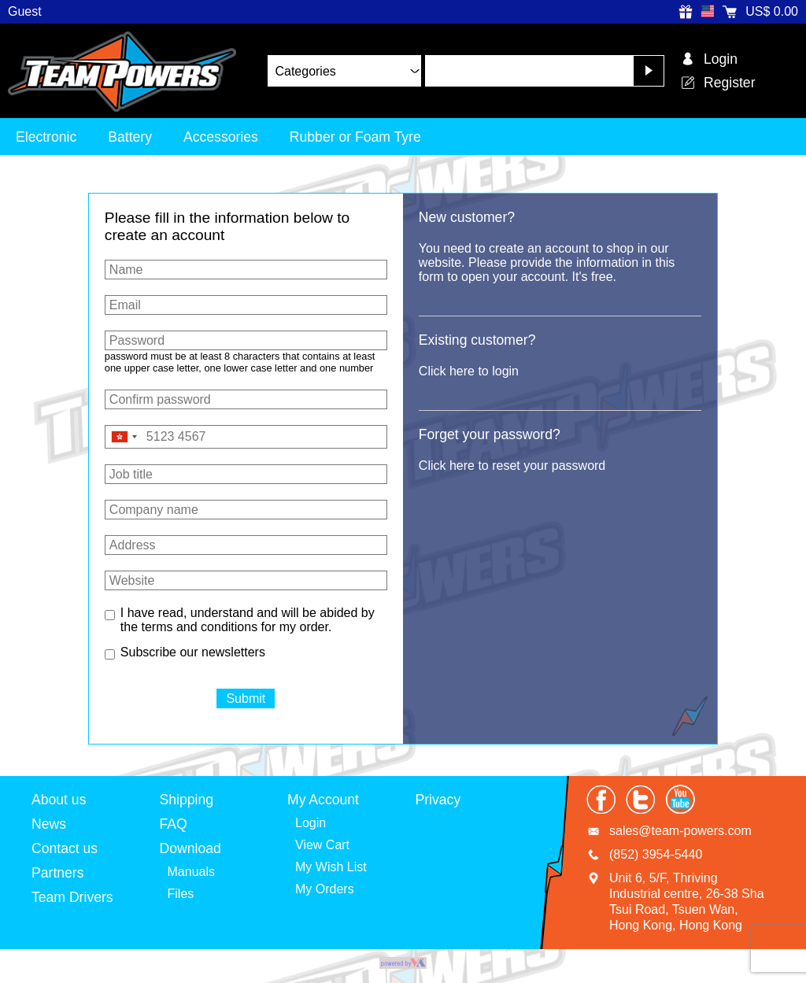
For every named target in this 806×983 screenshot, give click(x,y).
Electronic (46, 137)
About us (58, 799)
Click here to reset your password (512, 465)
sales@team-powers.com (680, 830)
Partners (57, 873)
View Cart (322, 845)
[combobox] (123, 437)
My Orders (324, 889)
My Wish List (331, 867)
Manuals (191, 871)
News (48, 824)
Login (310, 823)
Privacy (438, 799)
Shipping (186, 799)
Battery (130, 137)
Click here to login (469, 371)
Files (181, 893)
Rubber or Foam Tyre (355, 137)
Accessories (220, 137)
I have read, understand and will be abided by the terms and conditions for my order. (247, 620)
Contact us (64, 848)
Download (190, 848)
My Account (323, 799)
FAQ (173, 824)
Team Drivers (72, 897)
